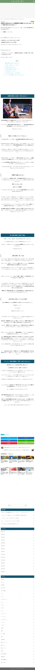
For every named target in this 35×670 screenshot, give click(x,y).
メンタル (2, 622)
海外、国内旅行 (3, 653)
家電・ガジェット (4, 642)
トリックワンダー (17, 1)
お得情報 (3, 434)
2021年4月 (3, 537)
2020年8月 (3, 545)
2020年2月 (3, 548)
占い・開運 (3, 633)
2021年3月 (3, 540)
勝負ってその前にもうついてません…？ (12, 65)
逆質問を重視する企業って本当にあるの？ (12, 63)
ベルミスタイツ (3, 619)
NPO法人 (2, 579)
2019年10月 (3, 560)
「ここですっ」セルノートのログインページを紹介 (10, 518)
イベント (2, 596)
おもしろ (2, 582)
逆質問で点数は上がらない (10, 67)
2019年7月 (3, 568)
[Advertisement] (17, 10)
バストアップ (3, 613)
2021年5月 (3, 534)
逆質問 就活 (7, 434)
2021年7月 (3, 531)
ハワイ (2, 610)
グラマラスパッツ (4, 599)
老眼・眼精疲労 (3, 659)
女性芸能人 (3, 639)
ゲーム (2, 602)
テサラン (2, 607)
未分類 (2, 650)
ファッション (3, 616)
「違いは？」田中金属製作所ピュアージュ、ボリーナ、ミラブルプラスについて (15, 512)
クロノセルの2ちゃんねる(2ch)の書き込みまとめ (9, 523)
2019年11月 (3, 557)
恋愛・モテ (3, 645)
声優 (2, 636)
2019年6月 (3, 571)
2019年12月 (3, 554)
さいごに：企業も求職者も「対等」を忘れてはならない (14, 74)
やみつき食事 (3, 590)
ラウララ (2, 625)
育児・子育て (3, 662)
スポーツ (2, 605)
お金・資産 (3, 587)
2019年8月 (3, 565)
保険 (2, 630)
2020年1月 (3, 551)
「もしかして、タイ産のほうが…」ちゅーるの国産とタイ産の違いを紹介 (13, 515)
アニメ (2, 593)
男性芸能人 (3, 656)
